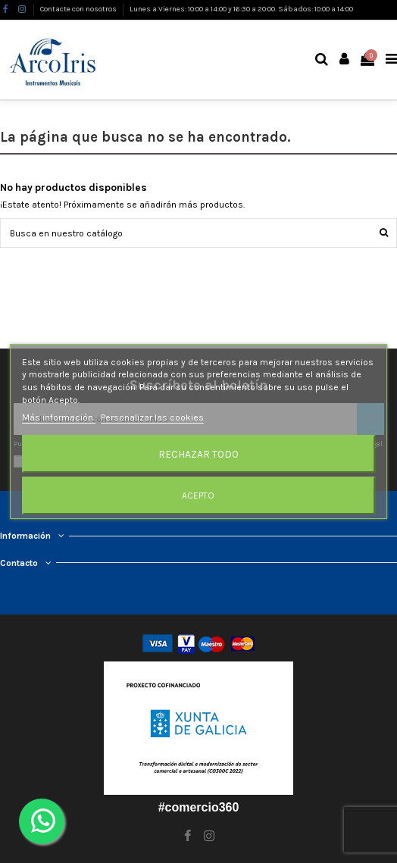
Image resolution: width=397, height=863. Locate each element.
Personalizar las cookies (152, 417)
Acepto (198, 495)
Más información (58, 417)
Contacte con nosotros (79, 9)
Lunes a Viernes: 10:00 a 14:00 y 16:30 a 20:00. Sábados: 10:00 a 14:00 (241, 9)
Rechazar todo (198, 454)
